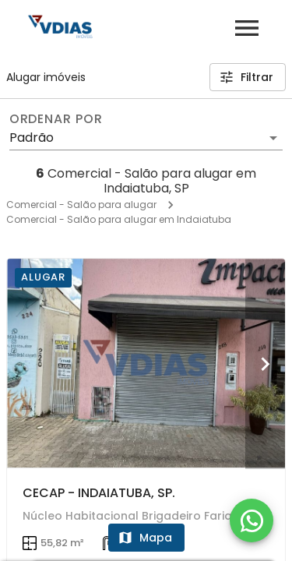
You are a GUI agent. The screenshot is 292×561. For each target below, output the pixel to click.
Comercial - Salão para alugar (81, 204)
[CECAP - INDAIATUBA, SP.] (146, 363)
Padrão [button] (31, 137)
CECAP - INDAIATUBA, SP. (99, 493)
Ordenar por (56, 119)
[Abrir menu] (247, 28)
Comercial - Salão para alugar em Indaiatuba (118, 219)
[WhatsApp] (251, 520)
